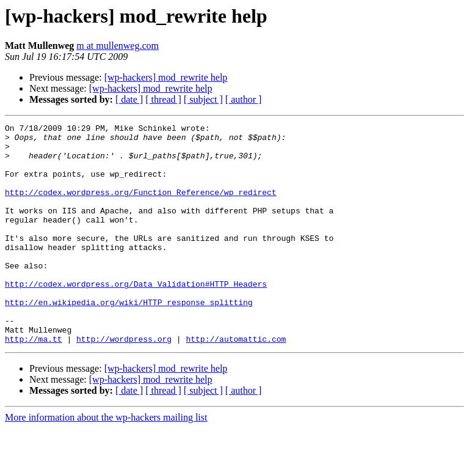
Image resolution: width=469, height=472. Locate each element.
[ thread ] (163, 99)
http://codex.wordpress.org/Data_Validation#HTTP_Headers (136, 316)
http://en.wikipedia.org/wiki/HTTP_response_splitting (129, 338)
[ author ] (243, 99)
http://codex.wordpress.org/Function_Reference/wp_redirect (141, 206)
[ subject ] (203, 99)
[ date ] (129, 99)
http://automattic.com (236, 382)
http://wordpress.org (124, 382)
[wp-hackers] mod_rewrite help (166, 77)
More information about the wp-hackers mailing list (106, 461)
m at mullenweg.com (117, 45)
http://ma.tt (33, 382)
